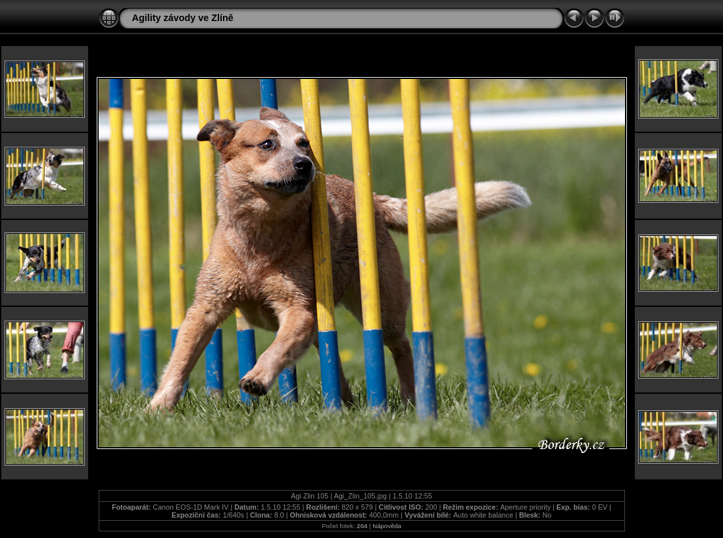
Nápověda (386, 525)
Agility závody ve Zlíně (183, 18)
